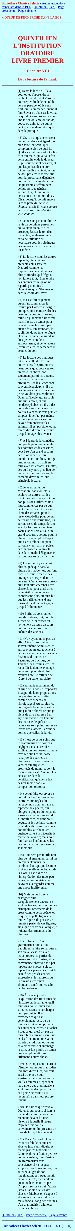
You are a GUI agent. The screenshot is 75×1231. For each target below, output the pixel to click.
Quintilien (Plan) (44, 7)
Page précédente (36, 1215)
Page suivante (27, 10)
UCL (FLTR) (63, 1226)
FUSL (48, 1226)
